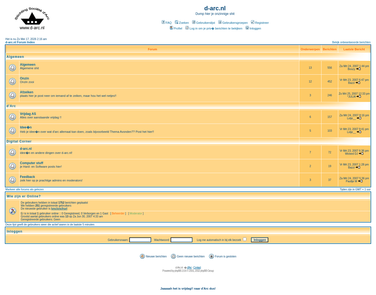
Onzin (24, 78)
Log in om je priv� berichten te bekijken (213, 28)
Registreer (260, 22)
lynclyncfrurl (59, 208)
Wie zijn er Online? (24, 196)
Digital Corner (19, 141)
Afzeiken (26, 92)
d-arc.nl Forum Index (20, 42)
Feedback (27, 177)
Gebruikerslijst (203, 22)
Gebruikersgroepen (233, 22)
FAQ (167, 22)
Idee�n (26, 127)
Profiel (176, 28)
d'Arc (11, 106)
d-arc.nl (26, 149)
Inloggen (253, 28)
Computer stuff (31, 163)
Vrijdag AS (28, 114)
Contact (197, 267)
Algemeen (15, 57)
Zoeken (182, 22)
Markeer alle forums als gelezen (24, 189)
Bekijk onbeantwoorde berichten (351, 42)
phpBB (177, 270)
